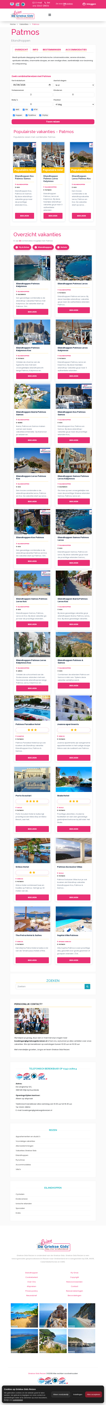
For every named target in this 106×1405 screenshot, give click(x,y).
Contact (74, 1286)
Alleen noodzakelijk (60, 1394)
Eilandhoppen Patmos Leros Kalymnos (50, 178)
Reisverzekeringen (74, 1291)
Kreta (18, 1213)
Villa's (18, 1169)
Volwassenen (18, 90)
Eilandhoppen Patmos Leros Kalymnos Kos (31, 661)
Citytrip (43, 115)
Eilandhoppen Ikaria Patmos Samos (31, 413)
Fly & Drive (24, 247)
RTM (34, 109)
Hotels (64, 247)
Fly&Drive (31, 115)
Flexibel (57, 100)
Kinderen (58, 90)
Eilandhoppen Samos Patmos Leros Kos (31, 600)
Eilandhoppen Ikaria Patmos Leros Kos (73, 600)
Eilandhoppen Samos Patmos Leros (73, 538)
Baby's (15, 100)
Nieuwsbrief (31, 1295)
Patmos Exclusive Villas (69, 867)
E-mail (39, 2)
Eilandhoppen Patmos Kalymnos (28, 285)
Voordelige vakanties (25, 1141)
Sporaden (20, 1208)
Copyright (74, 1277)
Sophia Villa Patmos (67, 935)
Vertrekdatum (18, 80)
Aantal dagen (60, 80)
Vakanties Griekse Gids (26, 1150)
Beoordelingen (74, 1295)
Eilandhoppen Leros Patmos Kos (81, 177)
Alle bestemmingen (24, 1146)
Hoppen (17, 115)
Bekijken (24, 215)
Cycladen (20, 1194)
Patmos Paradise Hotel (28, 724)
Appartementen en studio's (28, 1136)
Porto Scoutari (23, 795)
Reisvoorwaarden (74, 1282)
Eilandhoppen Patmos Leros (73, 283)
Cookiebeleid (31, 1277)
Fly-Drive (74, 1272)
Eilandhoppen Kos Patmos (30, 537)
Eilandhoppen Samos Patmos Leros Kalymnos (73, 477)
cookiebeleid (18, 1400)
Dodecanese (22, 1199)
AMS (16, 109)
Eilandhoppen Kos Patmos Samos (24, 177)
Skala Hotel (63, 795)
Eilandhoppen (45, 247)
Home (13, 24)
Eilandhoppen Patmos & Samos (70, 661)
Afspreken (31, 1286)
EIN (25, 109)
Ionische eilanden (24, 1203)
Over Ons (31, 1282)
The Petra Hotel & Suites (29, 935)
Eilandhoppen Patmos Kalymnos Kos (28, 349)
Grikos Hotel (22, 867)
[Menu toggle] (49, 15)
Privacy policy (31, 1291)
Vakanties (23, 24)
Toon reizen (53, 121)
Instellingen (77, 1394)
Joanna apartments (68, 724)
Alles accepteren (93, 1394)
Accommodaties (23, 1164)
